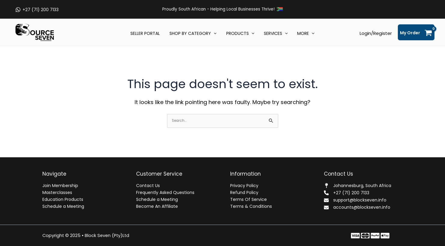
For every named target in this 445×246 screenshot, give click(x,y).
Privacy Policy (244, 186)
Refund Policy (244, 192)
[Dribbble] (395, 235)
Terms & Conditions (251, 206)
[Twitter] (365, 235)
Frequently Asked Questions (165, 192)
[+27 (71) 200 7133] (37, 9)
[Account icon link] (376, 33)
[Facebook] (355, 235)
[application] (215, 33)
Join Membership (60, 186)
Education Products (62, 199)
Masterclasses (57, 192)
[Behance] (385, 235)
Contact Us (148, 186)
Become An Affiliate (157, 206)
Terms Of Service (248, 199)
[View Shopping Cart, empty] (416, 32)
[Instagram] (375, 235)
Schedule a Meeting (63, 206)
